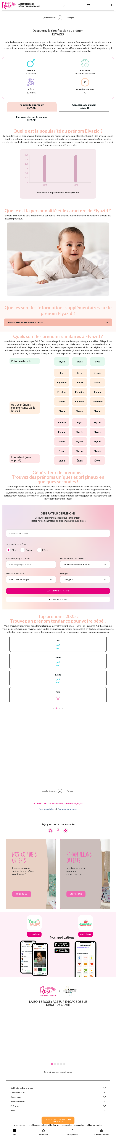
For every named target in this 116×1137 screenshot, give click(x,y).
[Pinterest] (65, 830)
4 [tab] (62, 708)
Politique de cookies (94, 1125)
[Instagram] (50, 830)
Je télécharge (34, 934)
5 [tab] (64, 1064)
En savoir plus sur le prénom (31, 118)
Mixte (45, 550)
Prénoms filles (47, 808)
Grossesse (15, 1097)
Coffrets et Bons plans (21, 1088)
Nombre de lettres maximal (72, 558)
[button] (14, 1131)
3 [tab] (59, 708)
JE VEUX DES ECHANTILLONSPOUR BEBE (58, 1120)
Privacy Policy (78, 1125)
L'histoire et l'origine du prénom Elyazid (25, 322)
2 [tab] (56, 708)
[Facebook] (58, 830)
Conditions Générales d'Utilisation (42, 1125)
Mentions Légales (64, 1125)
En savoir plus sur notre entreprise (58, 1072)
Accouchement (17, 1101)
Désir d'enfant (17, 1092)
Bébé (12, 1110)
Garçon (29, 550)
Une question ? (20, 1125)
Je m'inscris (21, 894)
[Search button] (112, 5)
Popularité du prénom (31, 106)
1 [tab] (53, 708)
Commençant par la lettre (18, 558)
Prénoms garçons (67, 808)
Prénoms (14, 1106)
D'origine (64, 573)
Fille (13, 550)
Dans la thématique (15, 573)
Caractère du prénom (84, 106)
